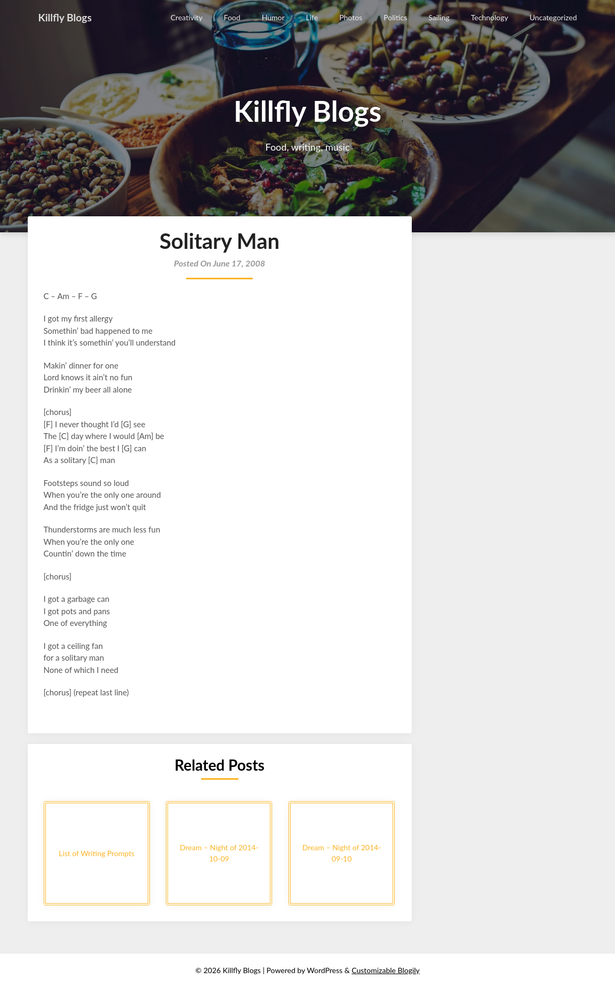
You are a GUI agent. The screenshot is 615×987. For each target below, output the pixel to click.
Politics (395, 17)
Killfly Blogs (66, 17)
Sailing (439, 17)
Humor (273, 17)
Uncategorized (553, 17)
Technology (489, 17)
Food (232, 17)
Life (312, 17)
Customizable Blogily (386, 970)
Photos (350, 17)
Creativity (187, 17)
